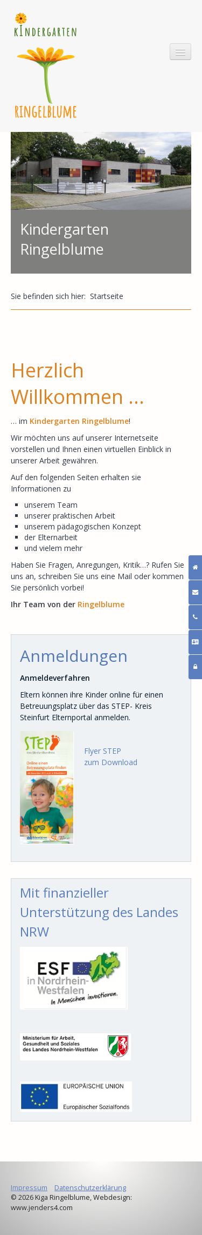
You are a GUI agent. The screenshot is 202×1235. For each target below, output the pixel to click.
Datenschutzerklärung (90, 1187)
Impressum (29, 1187)
